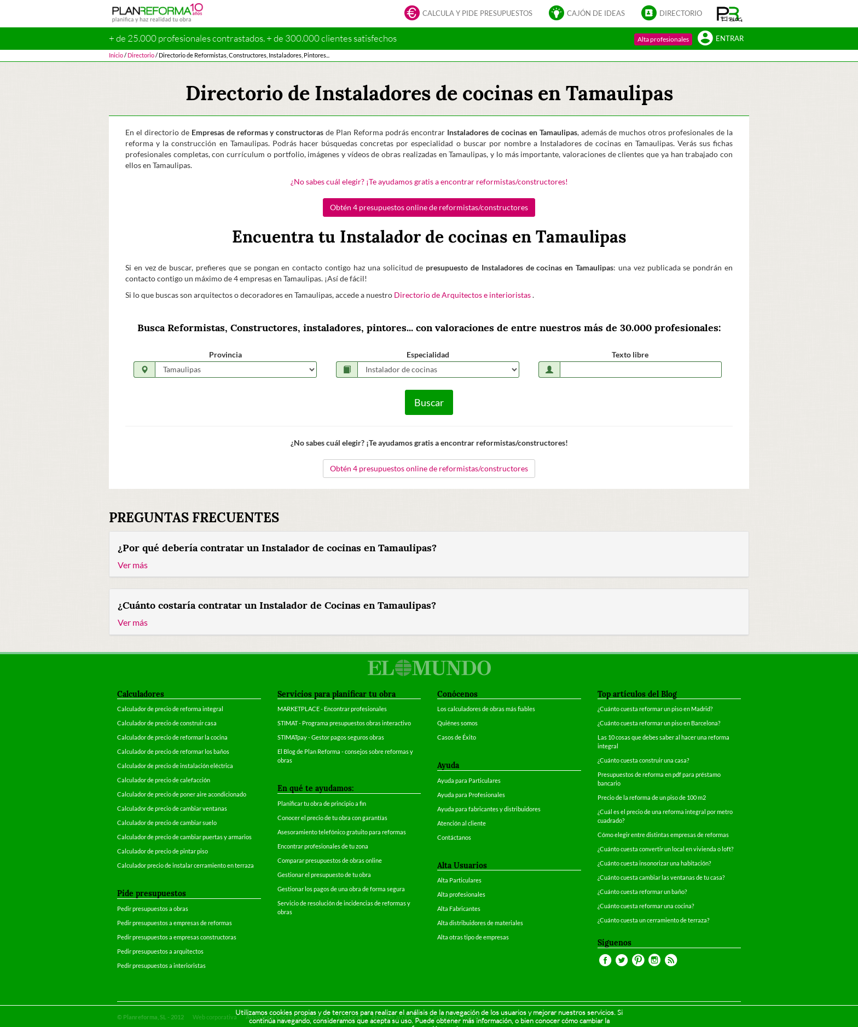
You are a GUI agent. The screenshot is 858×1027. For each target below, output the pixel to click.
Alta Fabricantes (458, 908)
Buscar (429, 402)
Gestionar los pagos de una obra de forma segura (341, 888)
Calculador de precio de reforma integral (170, 708)
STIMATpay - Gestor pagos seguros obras (330, 737)
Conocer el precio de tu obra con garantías (332, 817)
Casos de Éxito (456, 737)
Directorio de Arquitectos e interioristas (463, 294)
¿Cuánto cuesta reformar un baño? (642, 891)
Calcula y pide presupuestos (468, 13)
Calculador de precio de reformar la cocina (172, 737)
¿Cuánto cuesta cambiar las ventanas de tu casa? (661, 877)
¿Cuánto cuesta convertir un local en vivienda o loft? (665, 848)
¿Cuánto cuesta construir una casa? (643, 760)
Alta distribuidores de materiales (480, 922)
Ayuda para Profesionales (471, 794)
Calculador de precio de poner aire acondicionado (181, 794)
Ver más (133, 564)
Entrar (721, 39)
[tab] (429, 555)
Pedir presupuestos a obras (152, 908)
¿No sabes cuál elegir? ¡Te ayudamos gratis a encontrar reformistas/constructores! (429, 181)
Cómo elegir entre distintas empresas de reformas (663, 834)
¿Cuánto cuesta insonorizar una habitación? (654, 863)
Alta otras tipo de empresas (473, 937)
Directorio (671, 13)
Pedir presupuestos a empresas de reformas (174, 922)
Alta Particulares (459, 880)
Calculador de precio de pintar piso (162, 851)
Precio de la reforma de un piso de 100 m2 (652, 797)
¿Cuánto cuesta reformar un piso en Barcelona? (659, 722)
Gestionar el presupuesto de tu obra (324, 874)
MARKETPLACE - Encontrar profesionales (332, 708)
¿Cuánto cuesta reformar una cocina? (646, 905)
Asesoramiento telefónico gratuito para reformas (341, 831)
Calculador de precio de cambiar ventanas (172, 808)
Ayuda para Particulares (469, 780)
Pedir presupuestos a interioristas (161, 965)
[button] (729, 13)
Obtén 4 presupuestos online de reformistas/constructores (429, 207)
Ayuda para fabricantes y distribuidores (489, 808)
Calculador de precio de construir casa (167, 722)
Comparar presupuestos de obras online (329, 860)
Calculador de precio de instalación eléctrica (175, 765)
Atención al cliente (461, 823)
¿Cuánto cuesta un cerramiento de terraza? (653, 920)
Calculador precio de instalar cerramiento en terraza (185, 865)
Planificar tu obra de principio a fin (321, 803)
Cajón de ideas (587, 13)
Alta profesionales (663, 39)
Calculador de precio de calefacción (163, 779)
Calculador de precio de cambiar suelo (167, 822)
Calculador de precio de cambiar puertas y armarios (184, 836)
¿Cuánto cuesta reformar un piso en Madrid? (655, 708)
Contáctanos (454, 837)
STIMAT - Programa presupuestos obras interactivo (344, 722)
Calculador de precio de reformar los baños (173, 751)
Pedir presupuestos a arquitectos (160, 951)
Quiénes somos (457, 722)
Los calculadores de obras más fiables (486, 708)
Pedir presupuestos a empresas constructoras (176, 937)
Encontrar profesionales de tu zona (322, 846)
